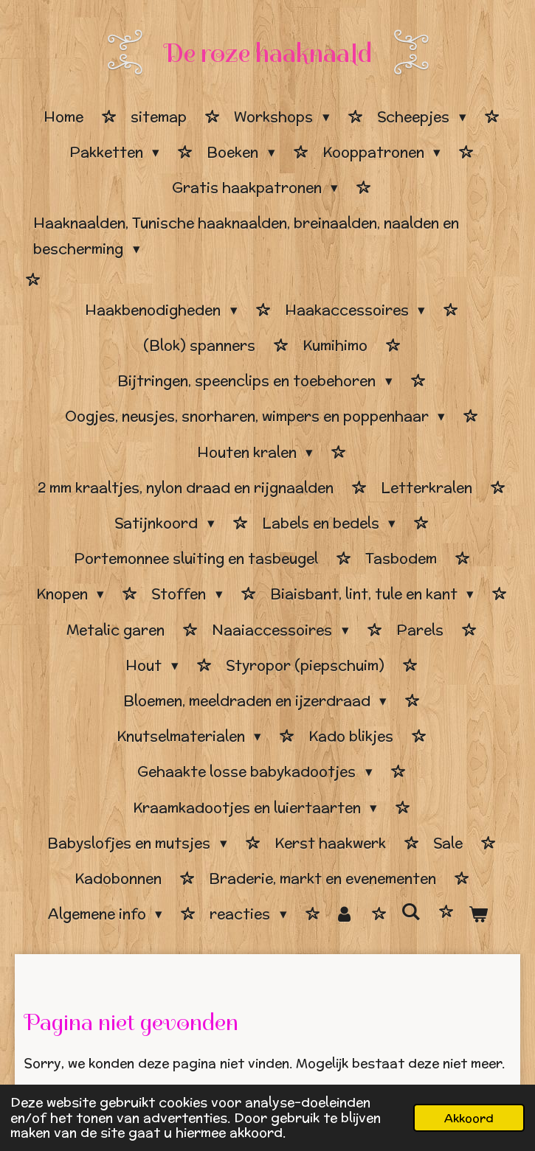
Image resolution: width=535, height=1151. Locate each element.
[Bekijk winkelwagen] (478, 914)
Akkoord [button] (469, 1118)
